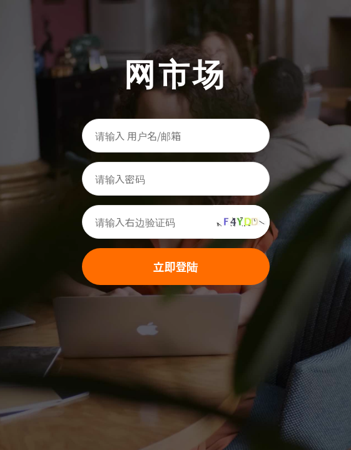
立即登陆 (175, 266)
